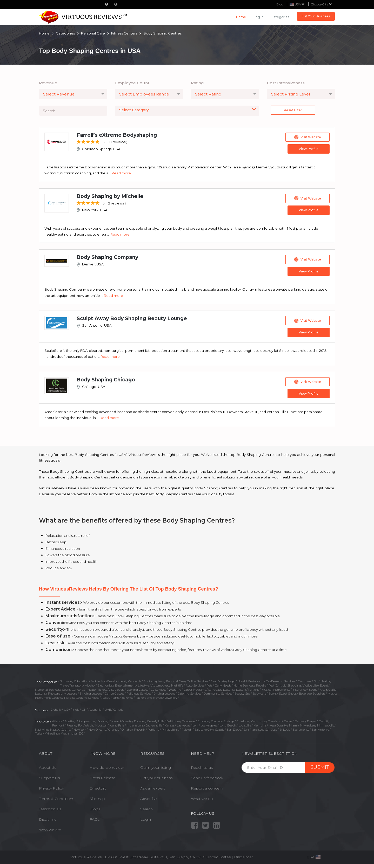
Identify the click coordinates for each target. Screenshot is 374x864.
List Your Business (316, 16)
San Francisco (253, 729)
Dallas (288, 720)
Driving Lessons (164, 693)
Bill (316, 680)
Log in (259, 17)
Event (324, 685)
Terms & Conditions (56, 798)
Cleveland (275, 720)
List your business (156, 777)
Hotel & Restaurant (251, 680)
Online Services (197, 680)
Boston (102, 720)
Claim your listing (155, 766)
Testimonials (50, 808)
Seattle (219, 729)
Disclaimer (48, 818)
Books (273, 693)
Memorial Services (47, 689)
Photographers (154, 680)
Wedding (175, 689)
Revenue (48, 82)
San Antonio (320, 729)
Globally (56, 709)
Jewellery (171, 697)
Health (325, 680)
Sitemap (97, 798)
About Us (47, 766)
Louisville (244, 724)
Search (146, 808)
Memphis (259, 724)
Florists (69, 697)
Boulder (139, 720)
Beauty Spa (242, 693)
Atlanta (57, 720)
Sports (313, 689)
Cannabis (134, 680)
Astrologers (116, 689)
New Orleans (97, 729)
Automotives (160, 685)
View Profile (307, 149)
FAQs (94, 818)
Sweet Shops (288, 693)
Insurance (299, 689)
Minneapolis (325, 724)
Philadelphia (170, 729)
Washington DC (72, 733)
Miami (293, 724)
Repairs (261, 685)
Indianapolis (135, 724)
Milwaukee (307, 724)
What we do (202, 798)
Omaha (127, 729)
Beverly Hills (155, 720)
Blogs (95, 808)
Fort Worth (85, 724)
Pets (209, 685)
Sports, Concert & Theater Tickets (84, 689)
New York (80, 729)
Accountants (110, 697)
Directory (98, 787)
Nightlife (177, 685)
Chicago (203, 720)
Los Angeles (209, 724)
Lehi (195, 724)
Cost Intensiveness (286, 82)
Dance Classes (114, 693)
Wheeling (52, 733)
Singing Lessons (91, 693)
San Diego (234, 729)
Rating (197, 82)
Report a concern (207, 787)
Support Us (49, 777)
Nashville (41, 729)
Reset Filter (293, 110)
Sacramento (301, 729)
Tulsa (39, 733)
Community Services (218, 693)
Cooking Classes (137, 689)
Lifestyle (143, 685)
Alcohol (90, 685)
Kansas (170, 724)
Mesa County (278, 724)
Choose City (321, 4)
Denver (300, 720)
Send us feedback (207, 777)
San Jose (271, 729)
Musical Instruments (276, 689)
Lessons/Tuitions (247, 689)
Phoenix (139, 729)
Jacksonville (154, 724)
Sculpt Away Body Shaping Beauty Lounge (132, 318)
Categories (280, 17)
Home (241, 17)
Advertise (148, 798)
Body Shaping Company (107, 257)
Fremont (58, 724)
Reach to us (202, 766)
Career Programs (195, 689)
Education (81, 680)
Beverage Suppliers (312, 693)
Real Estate (218, 680)
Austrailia (95, 709)
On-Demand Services (280, 680)
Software (66, 680)
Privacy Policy (51, 787)
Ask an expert (152, 787)
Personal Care (175, 680)
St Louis (284, 729)
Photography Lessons (62, 693)
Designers (304, 680)
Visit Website (307, 137)
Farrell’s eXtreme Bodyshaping (117, 135)
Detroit (323, 720)
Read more (121, 173)
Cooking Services (87, 697)
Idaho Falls (117, 724)
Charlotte (243, 720)
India (75, 709)
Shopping (294, 685)
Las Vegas (183, 724)
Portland (153, 729)
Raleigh (187, 729)
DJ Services (158, 689)
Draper (311, 720)
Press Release (102, 777)
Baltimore (173, 720)
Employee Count (132, 82)
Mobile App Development (108, 680)
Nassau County (60, 729)
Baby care (259, 693)
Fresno (71, 724)
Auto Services (195, 685)
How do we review (107, 766)
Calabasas (188, 720)
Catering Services (189, 693)
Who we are (50, 829)
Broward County (120, 720)
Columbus (258, 720)
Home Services (243, 685)
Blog (279, 4)
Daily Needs (223, 685)
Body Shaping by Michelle (110, 196)
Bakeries (127, 697)
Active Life (310, 685)
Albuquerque (85, 720)
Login (145, 818)
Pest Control (277, 685)
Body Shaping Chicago (106, 379)
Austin (69, 720)
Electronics (105, 685)
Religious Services (138, 693)
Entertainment (125, 685)
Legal (231, 680)
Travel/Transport (71, 685)
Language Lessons (221, 689)
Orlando (113, 729)
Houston (101, 724)
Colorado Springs (222, 720)
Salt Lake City (204, 729)
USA (67, 709)
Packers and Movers (149, 697)
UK (84, 709)
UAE (108, 709)
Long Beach (227, 724)
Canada (118, 709)
